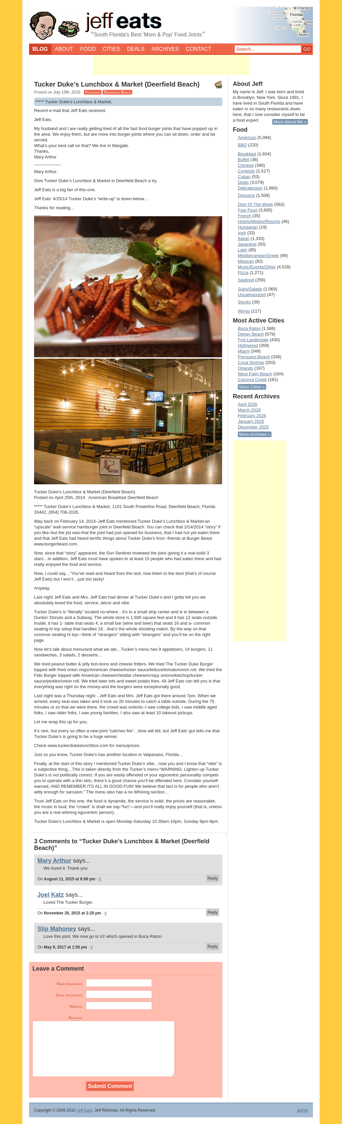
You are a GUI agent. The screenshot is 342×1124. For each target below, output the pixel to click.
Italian (243, 238)
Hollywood (248, 345)
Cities (111, 49)
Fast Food (248, 210)
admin (302, 1110)
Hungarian (248, 227)
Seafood (246, 279)
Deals (135, 49)
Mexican (246, 261)
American (92, 92)
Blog (40, 49)
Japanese (247, 244)
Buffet (243, 159)
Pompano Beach (254, 356)
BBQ (242, 144)
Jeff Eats (84, 1110)
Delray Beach (251, 334)
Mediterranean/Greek (258, 255)
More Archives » (254, 434)
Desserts (246, 195)
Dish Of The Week (255, 204)
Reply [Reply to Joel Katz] (212, 912)
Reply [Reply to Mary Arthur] (212, 878)
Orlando (245, 368)
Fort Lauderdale (253, 339)
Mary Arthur (54, 860)
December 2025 (253, 426)
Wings (244, 311)
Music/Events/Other (257, 266)
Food (88, 49)
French (244, 215)
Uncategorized (252, 294)
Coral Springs (251, 362)
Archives (165, 49)
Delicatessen (250, 188)
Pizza (243, 272)
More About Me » (290, 121)
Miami (243, 351)
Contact (198, 49)
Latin (242, 249)
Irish (242, 232)
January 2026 (251, 421)
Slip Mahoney (56, 928)
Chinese (246, 165)
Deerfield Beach (117, 92)
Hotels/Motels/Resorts (259, 221)
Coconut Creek (252, 379)
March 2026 (249, 409)
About (64, 49)
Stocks (244, 301)
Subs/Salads (250, 288)
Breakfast (247, 153)
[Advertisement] (171, 65)
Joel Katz (50, 894)
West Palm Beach (255, 373)
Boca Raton (249, 328)
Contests (246, 170)
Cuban (244, 176)
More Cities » (252, 386)
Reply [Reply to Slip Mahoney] (212, 946)
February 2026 (252, 415)
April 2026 (248, 404)
